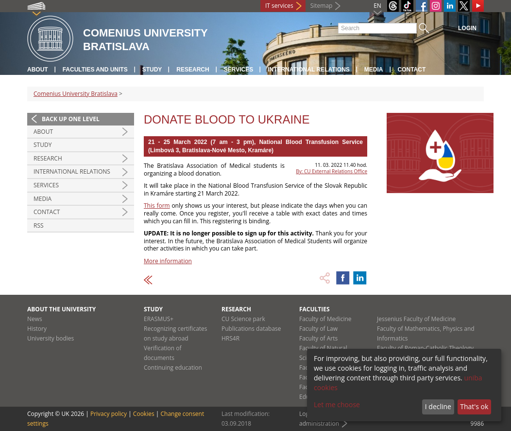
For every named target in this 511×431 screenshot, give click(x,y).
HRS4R (230, 338)
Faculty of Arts (318, 338)
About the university (61, 309)
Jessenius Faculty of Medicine (416, 319)
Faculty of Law (318, 328)
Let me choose (337, 404)
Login (467, 28)
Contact (412, 69)
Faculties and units (95, 69)
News (34, 319)
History (37, 328)
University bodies (50, 338)
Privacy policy (108, 414)
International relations (309, 69)
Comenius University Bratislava (76, 94)
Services (238, 69)
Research (192, 69)
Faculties (314, 309)
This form (157, 205)
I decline (438, 406)
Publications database (251, 328)
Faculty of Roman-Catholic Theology (425, 348)
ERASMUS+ (158, 319)
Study (152, 69)
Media (373, 69)
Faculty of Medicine (325, 319)
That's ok (474, 406)
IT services (279, 5)
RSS (39, 225)
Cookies (143, 414)
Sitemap (321, 5)
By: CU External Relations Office (331, 171)
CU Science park (243, 319)
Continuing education (173, 367)
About (37, 69)
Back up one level (71, 119)
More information (168, 261)
